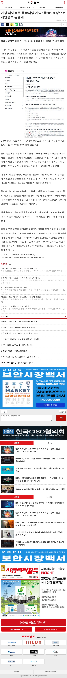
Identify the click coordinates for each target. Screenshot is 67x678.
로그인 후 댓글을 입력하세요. (26, 418)
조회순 (16, 443)
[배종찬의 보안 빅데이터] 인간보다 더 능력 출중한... (33, 299)
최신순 (50, 443)
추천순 (16, 497)
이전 (4, 412)
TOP (4, 316)
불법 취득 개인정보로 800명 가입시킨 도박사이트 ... (32, 280)
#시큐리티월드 (25, 7)
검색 (64, 2)
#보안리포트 (59, 7)
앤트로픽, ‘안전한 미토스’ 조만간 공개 (33, 308)
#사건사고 (42, 7)
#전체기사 (8, 7)
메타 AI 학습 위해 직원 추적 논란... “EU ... (33, 289)
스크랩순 (50, 497)
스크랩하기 (62, 412)
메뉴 (2, 2)
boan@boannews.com (23, 254)
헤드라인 (6, 264)
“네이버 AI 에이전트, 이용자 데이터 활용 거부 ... (33, 269)
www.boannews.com (21, 257)
